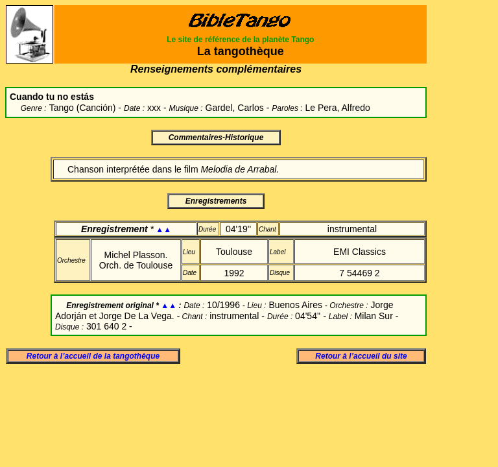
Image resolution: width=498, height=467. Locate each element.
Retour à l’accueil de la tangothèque (93, 356)
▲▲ (163, 229)
